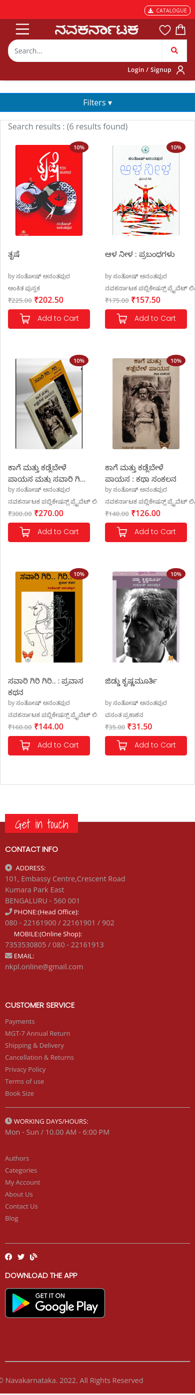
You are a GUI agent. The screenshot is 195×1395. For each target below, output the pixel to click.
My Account (22, 1182)
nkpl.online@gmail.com (44, 966)
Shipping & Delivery (34, 1045)
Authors (17, 1158)
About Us (19, 1194)
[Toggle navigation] (21, 26)
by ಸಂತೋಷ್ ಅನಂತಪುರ (39, 276)
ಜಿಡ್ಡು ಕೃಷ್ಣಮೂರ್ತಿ (131, 681)
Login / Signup (150, 69)
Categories (21, 1170)
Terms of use (24, 1081)
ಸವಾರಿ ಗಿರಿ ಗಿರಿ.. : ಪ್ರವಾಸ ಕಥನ (46, 686)
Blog (11, 1218)
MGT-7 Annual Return (37, 1033)
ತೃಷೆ (14, 254)
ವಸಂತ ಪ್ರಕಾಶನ (124, 714)
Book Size (19, 1093)
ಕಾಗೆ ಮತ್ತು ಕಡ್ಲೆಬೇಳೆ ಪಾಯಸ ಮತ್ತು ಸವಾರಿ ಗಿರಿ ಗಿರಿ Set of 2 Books (46, 472)
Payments (20, 1021)
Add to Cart (49, 319)
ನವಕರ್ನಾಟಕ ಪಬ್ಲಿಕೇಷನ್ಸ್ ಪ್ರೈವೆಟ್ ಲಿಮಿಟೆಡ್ (62, 501)
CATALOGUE (167, 10)
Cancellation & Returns (39, 1057)
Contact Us (21, 1206)
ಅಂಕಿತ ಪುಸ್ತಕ (24, 288)
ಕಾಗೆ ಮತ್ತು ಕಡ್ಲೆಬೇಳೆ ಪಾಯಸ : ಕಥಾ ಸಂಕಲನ (140, 472)
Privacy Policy (25, 1069)
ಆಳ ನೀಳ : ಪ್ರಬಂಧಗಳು (140, 254)
